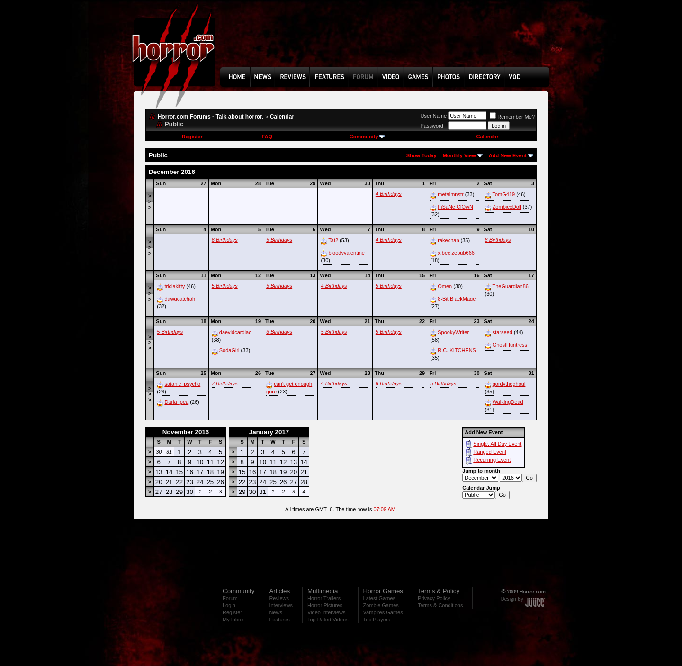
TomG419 (503, 194)
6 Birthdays (225, 240)
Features (279, 619)
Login (229, 605)
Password (432, 125)
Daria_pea (176, 402)
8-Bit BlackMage (457, 298)
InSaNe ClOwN (455, 207)
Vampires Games (383, 612)
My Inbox (233, 619)
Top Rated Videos (328, 619)
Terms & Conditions (440, 605)
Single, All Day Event (497, 444)
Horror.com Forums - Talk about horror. (211, 116)
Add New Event (508, 155)
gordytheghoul (509, 384)
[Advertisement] (387, 40)
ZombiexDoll (507, 207)
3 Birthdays (279, 332)
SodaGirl (229, 350)
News (275, 612)
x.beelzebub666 (456, 252)
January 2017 (269, 432)
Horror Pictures (324, 605)
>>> (149, 201)
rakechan (448, 240)
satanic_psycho (182, 384)
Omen (445, 286)
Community (367, 136)
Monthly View (459, 155)
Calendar (282, 116)
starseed (502, 332)
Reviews (279, 598)
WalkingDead (508, 402)
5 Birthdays (279, 240)
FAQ (266, 136)
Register (192, 136)
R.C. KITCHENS (457, 350)
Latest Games (379, 598)
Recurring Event (492, 460)
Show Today (421, 155)
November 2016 (185, 432)
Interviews (281, 605)
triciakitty (174, 286)
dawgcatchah (179, 298)
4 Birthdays (389, 194)
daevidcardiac (235, 332)
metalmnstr (450, 194)
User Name (434, 116)
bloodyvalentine (347, 252)
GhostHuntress (510, 344)
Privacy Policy (434, 598)
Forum (230, 598)
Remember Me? (512, 116)
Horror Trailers (324, 598)
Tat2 (333, 240)
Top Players (376, 619)
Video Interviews (326, 612)
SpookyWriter (453, 332)
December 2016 (172, 171)
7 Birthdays (225, 383)
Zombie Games (381, 605)
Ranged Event (489, 452)
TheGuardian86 (510, 286)
